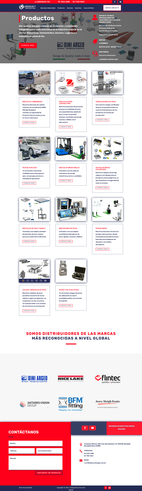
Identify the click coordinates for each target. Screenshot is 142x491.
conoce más (27, 45)
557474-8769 (106, 47)
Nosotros (78, 8)
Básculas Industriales (48, 8)
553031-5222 (117, 47)
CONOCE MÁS (29, 122)
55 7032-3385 (65, 2)
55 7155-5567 (77, 2)
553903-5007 (114, 59)
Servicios (70, 8)
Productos (61, 8)
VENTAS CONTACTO (112, 8)
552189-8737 (114, 35)
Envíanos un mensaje (49, 473)
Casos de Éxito (89, 8)
